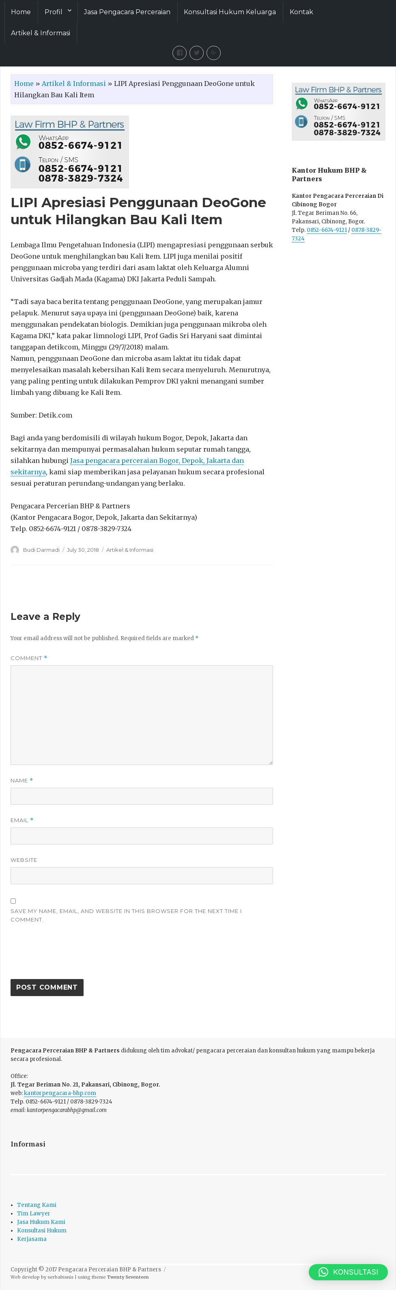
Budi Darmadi (41, 549)
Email (22, 820)
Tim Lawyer (33, 1213)
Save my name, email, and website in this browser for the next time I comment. (126, 915)
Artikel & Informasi (40, 33)
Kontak (301, 12)
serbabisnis (60, 1277)
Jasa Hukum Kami (41, 1222)
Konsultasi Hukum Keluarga (230, 12)
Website (24, 860)
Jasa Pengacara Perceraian (127, 12)
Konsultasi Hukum (42, 1230)
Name (22, 780)
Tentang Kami (36, 1205)
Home (21, 12)
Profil (53, 12)
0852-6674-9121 (327, 230)
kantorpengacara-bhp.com (60, 1093)
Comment (29, 658)
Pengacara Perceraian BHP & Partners (109, 1269)
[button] (348, 1272)
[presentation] (72, 955)
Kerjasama (32, 1239)
